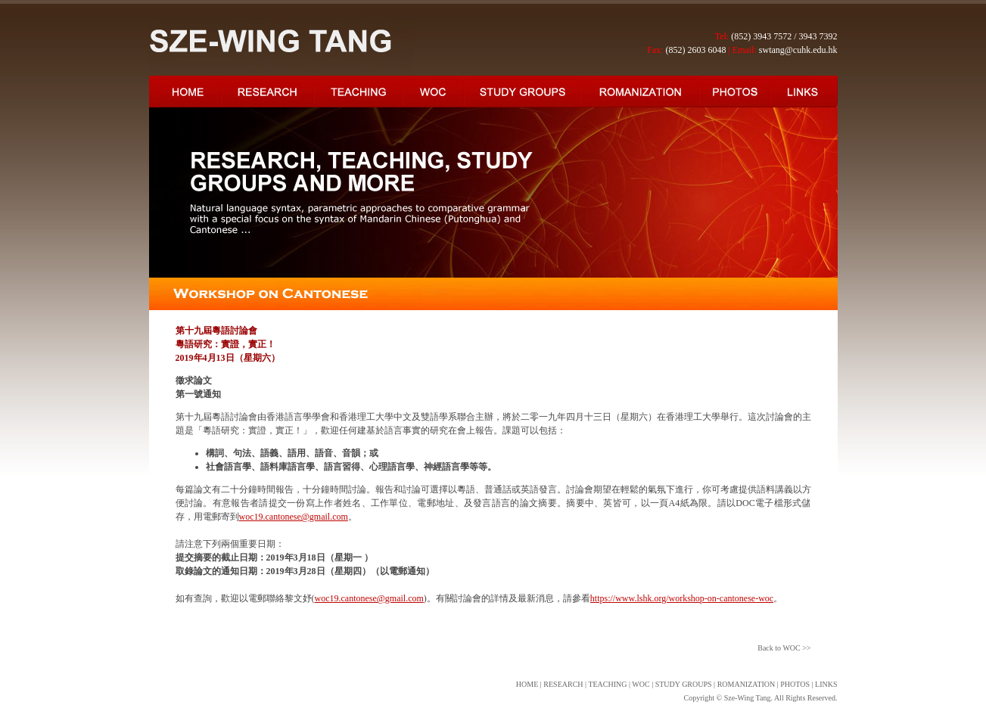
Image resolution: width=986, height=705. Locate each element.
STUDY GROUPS (683, 684)
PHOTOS (795, 684)
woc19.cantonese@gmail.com (293, 516)
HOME (527, 684)
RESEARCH (563, 684)
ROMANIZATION (746, 684)
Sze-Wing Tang (747, 698)
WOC (640, 684)
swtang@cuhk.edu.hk (798, 50)
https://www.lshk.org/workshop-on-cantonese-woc (681, 598)
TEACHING (607, 684)
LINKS (826, 684)
